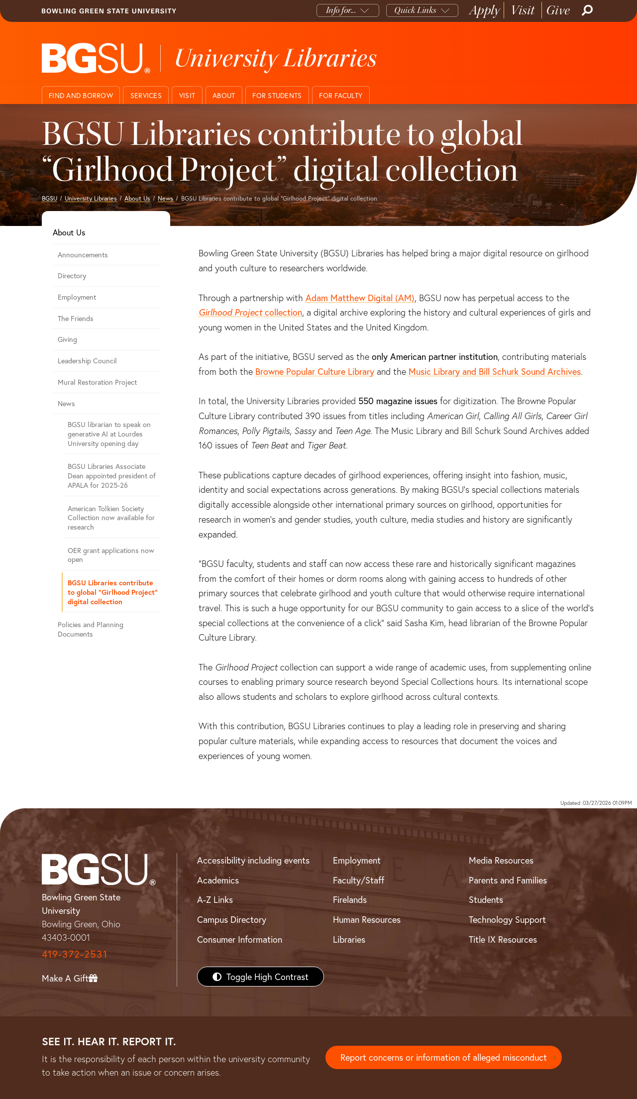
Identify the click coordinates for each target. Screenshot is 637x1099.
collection (250, 312)
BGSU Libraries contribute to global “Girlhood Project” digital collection (113, 592)
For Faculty (340, 95)
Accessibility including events (253, 860)
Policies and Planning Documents (90, 629)
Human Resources (367, 919)
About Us (137, 198)
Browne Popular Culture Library (314, 371)
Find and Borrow (81, 95)
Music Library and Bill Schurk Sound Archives (495, 371)
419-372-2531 (74, 954)
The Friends (76, 318)
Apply (484, 10)
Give (558, 10)
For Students (277, 95)
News (165, 198)
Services (146, 95)
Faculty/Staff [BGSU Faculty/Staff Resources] (358, 880)
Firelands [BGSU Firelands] (350, 899)
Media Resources (501, 860)
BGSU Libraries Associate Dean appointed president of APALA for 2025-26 (112, 475)
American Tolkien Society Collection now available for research (111, 518)
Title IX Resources (503, 939)
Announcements (83, 254)
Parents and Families (508, 880)
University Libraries (91, 198)
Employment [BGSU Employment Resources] (357, 860)
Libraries (349, 939)
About (223, 95)
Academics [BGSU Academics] (218, 880)
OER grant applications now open (111, 555)
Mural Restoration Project (97, 382)
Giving (67, 339)
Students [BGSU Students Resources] (486, 899)
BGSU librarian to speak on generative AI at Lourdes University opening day (109, 433)
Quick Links (415, 10)
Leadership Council (87, 360)
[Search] (586, 10)
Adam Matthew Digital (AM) (360, 298)
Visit (523, 10)
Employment (77, 297)
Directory (72, 275)
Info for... (341, 10)
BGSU (49, 198)
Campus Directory (231, 919)
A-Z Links (215, 899)
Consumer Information (239, 939)
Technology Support (507, 919)
